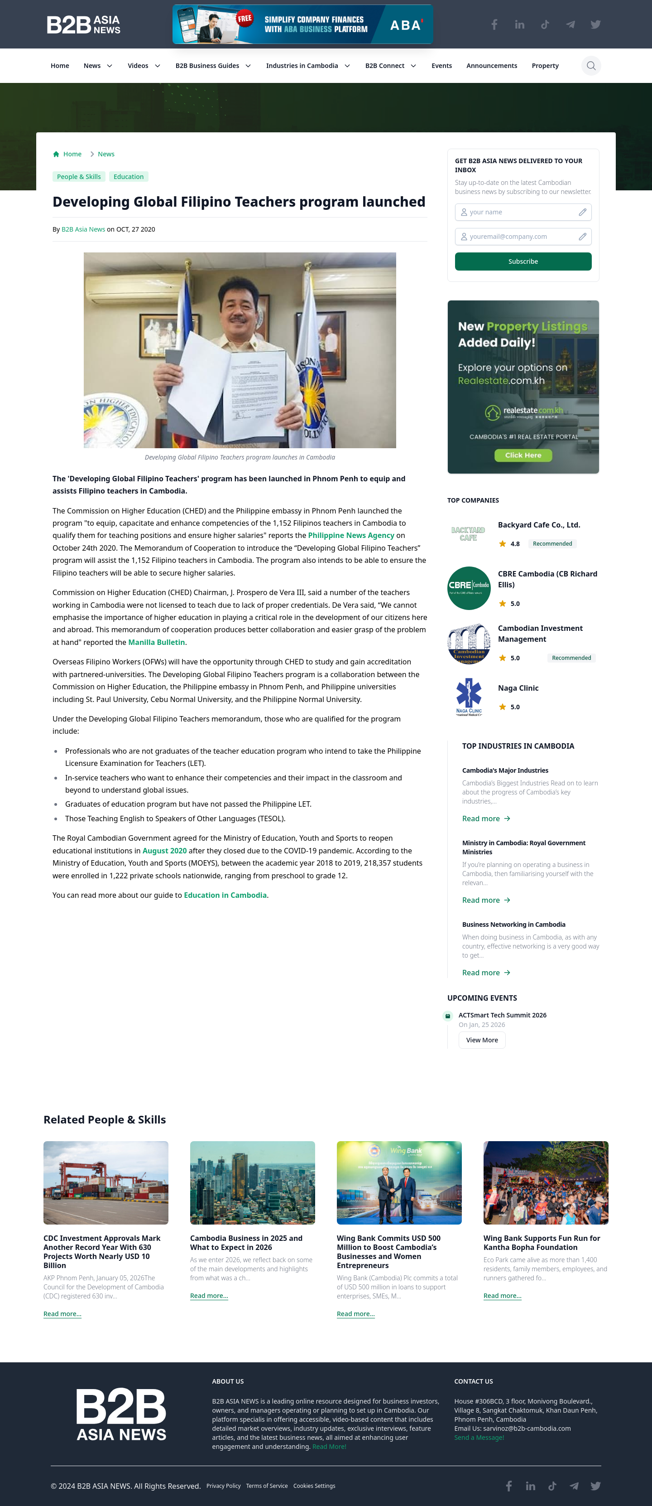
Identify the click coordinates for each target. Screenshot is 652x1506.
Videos (144, 65)
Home (60, 65)
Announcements (492, 65)
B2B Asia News (84, 229)
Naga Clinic (518, 688)
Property (545, 65)
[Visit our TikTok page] (545, 24)
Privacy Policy (223, 1486)
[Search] (591, 66)
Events (441, 65)
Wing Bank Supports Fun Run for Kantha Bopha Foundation (542, 1242)
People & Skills (79, 176)
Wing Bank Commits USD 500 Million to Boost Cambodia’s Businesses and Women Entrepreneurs (389, 1251)
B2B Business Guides (214, 65)
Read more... (62, 1313)
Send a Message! (479, 1437)
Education (129, 176)
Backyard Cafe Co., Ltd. (539, 525)
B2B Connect (391, 65)
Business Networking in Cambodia (514, 924)
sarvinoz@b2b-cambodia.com (527, 1428)
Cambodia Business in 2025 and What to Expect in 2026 (246, 1242)
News (99, 65)
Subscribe (523, 261)
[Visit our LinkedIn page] (520, 24)
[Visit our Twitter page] (596, 24)
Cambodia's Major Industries (505, 770)
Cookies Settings (314, 1486)
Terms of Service (267, 1486)
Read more (486, 818)
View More (482, 1040)
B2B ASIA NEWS (103, 1486)
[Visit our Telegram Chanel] (570, 24)
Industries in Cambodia (308, 65)
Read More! (329, 1446)
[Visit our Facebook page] (494, 24)
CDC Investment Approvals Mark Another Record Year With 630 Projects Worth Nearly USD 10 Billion (102, 1251)
